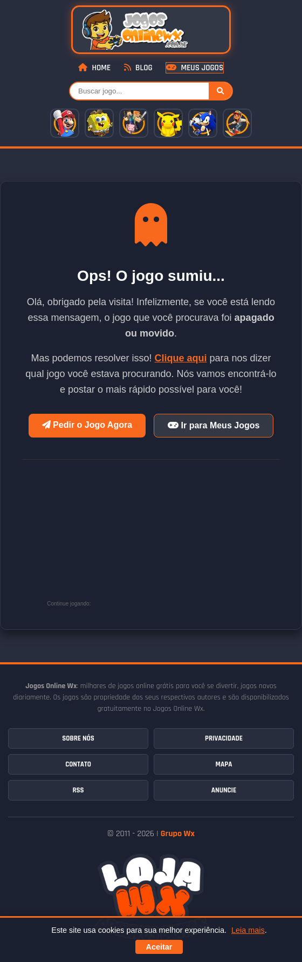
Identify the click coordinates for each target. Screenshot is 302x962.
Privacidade (224, 738)
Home (94, 68)
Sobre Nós (78, 738)
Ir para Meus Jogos (213, 425)
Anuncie (223, 790)
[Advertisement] (174, 538)
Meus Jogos (194, 68)
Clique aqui (181, 358)
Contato (78, 764)
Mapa (224, 764)
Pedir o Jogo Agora (87, 424)
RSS (78, 790)
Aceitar (159, 947)
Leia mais (248, 930)
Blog (138, 68)
